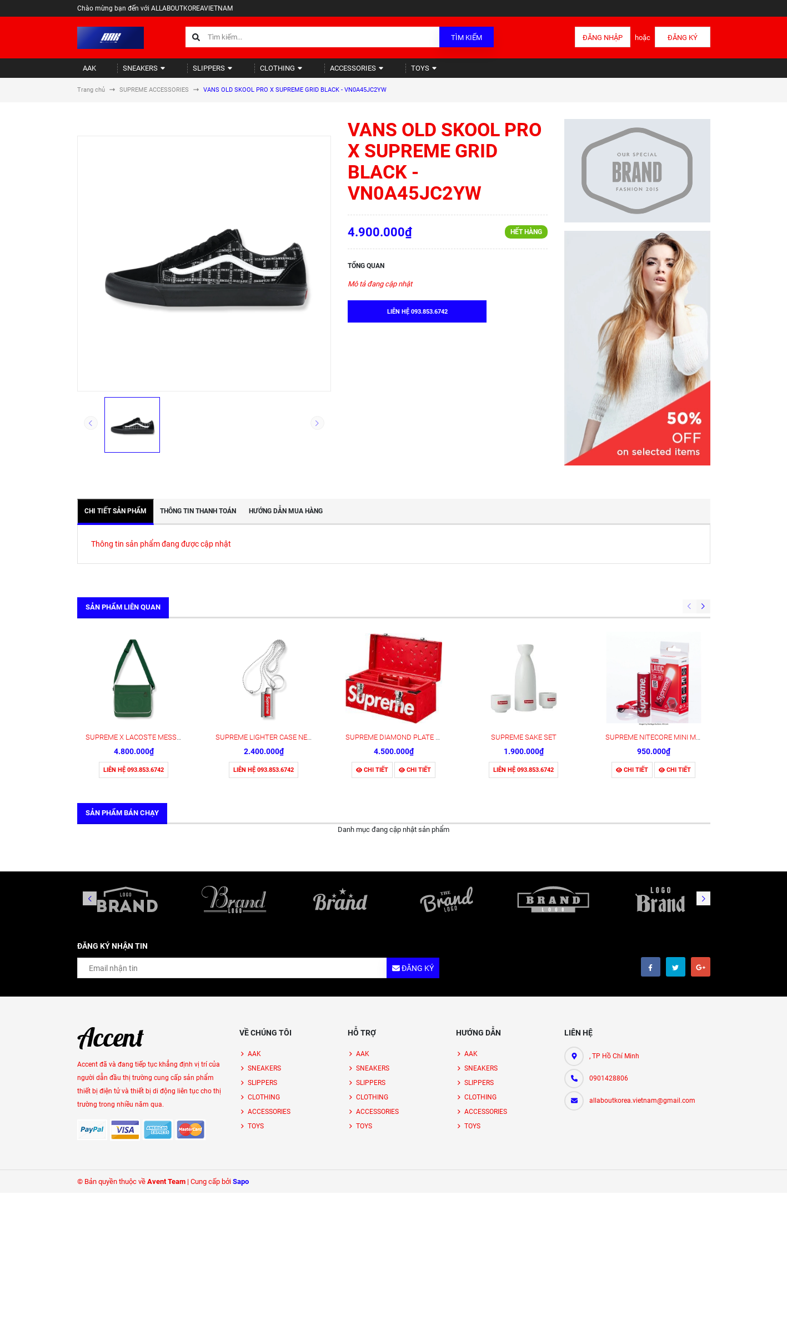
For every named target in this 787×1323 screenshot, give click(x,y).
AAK (84, 72)
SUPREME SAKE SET (524, 650)
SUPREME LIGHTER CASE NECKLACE (274, 650)
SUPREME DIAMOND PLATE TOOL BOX (407, 650)
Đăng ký (683, 37)
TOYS (380, 72)
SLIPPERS (192, 72)
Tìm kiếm (466, 37)
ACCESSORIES (321, 72)
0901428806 (608, 991)
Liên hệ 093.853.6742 (133, 682)
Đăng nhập (603, 37)
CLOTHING (252, 72)
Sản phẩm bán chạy (122, 725)
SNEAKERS (132, 72)
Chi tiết (372, 682)
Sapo (241, 1094)
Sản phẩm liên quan (123, 616)
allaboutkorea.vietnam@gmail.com (642, 1013)
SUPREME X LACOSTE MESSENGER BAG (150, 650)
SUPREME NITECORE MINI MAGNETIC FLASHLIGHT (686, 650)
